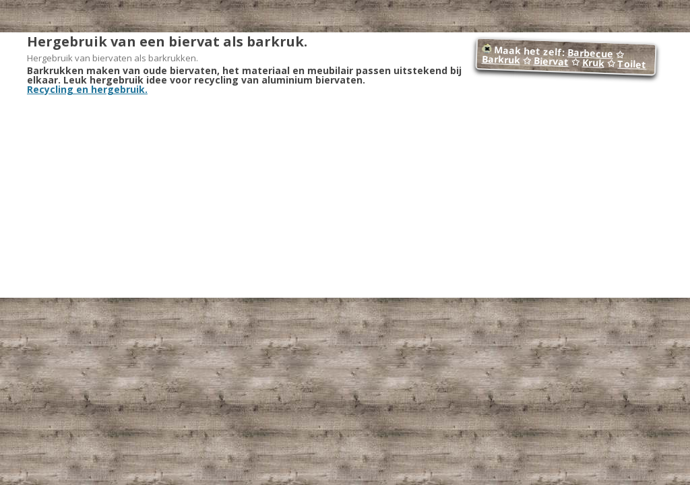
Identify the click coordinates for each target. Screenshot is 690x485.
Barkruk (500, 60)
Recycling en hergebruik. (87, 89)
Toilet (632, 64)
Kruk (593, 62)
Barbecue (590, 53)
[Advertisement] (345, 195)
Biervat (551, 61)
